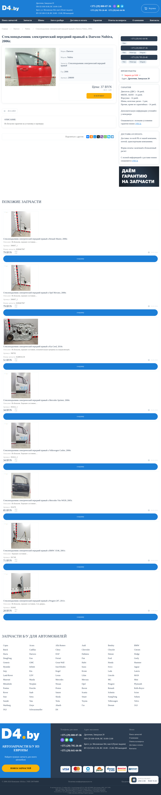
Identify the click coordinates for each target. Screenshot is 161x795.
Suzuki (6, 701)
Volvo (136, 701)
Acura (31, 645)
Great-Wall (60, 662)
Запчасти (27, 20)
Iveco (110, 667)
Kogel (58, 671)
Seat (5, 697)
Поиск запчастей (9, 20)
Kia (30, 671)
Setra (31, 697)
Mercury (85, 680)
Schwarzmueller (35, 709)
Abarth (58, 705)
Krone (84, 671)
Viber (124, 43)
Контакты (154, 20)
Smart (84, 697)
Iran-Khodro (61, 667)
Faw (31, 658)
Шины (41, 20)
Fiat (83, 658)
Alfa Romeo (60, 645)
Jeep (5, 671)
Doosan (111, 705)
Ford (110, 658)
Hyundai (6, 667)
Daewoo (16, 29)
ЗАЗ (136, 705)
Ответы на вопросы (117, 20)
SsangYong (112, 697)
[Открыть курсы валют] (143, 780)
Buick (5, 650)
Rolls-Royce (139, 688)
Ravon (84, 688)
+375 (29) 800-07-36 (100, 6)
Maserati (6, 680)
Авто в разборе (57, 20)
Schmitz (111, 692)
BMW (136, 645)
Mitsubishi (7, 684)
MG (109, 680)
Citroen (137, 650)
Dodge (137, 654)
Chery (58, 650)
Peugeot (111, 684)
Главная (5, 29)
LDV (31, 675)
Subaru (137, 697)
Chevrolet (86, 650)
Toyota (84, 701)
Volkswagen (113, 701)
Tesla (58, 701)
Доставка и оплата (78, 20)
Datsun (111, 654)
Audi (84, 645)
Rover (5, 692)
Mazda (32, 680)
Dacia (5, 654)
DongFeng (7, 658)
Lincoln (111, 675)
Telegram (142, 52)
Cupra (5, 645)
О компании (138, 20)
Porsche (32, 688)
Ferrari (58, 658)
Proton (58, 688)
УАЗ (5, 709)
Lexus (58, 675)
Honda (110, 662)
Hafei (84, 662)
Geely (136, 658)
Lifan (84, 675)
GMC (31, 662)
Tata (31, 701)
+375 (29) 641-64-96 (116, 10)
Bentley (111, 645)
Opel (84, 684)
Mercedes (59, 680)
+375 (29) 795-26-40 (98, 10)
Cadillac (32, 650)
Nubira (27, 29)
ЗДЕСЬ (138, 124)
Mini (136, 680)
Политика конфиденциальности (80, 782)
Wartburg (7, 705)
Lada (110, 671)
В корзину (99, 96)
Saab (31, 692)
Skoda (58, 697)
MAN (136, 675)
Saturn (58, 692)
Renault (111, 688)
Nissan (58, 684)
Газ (83, 705)
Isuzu (84, 667)
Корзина (150, 8)
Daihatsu (85, 654)
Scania (84, 692)
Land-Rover (8, 675)
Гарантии (97, 20)
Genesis (6, 662)
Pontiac (6, 688)
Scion (136, 692)
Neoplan (32, 684)
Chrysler (111, 650)
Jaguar (136, 667)
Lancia (137, 671)
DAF (58, 654)
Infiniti (32, 667)
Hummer (137, 662)
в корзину (80, 259)
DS (57, 709)
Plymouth (138, 684)
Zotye (31, 705)
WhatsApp (133, 52)
